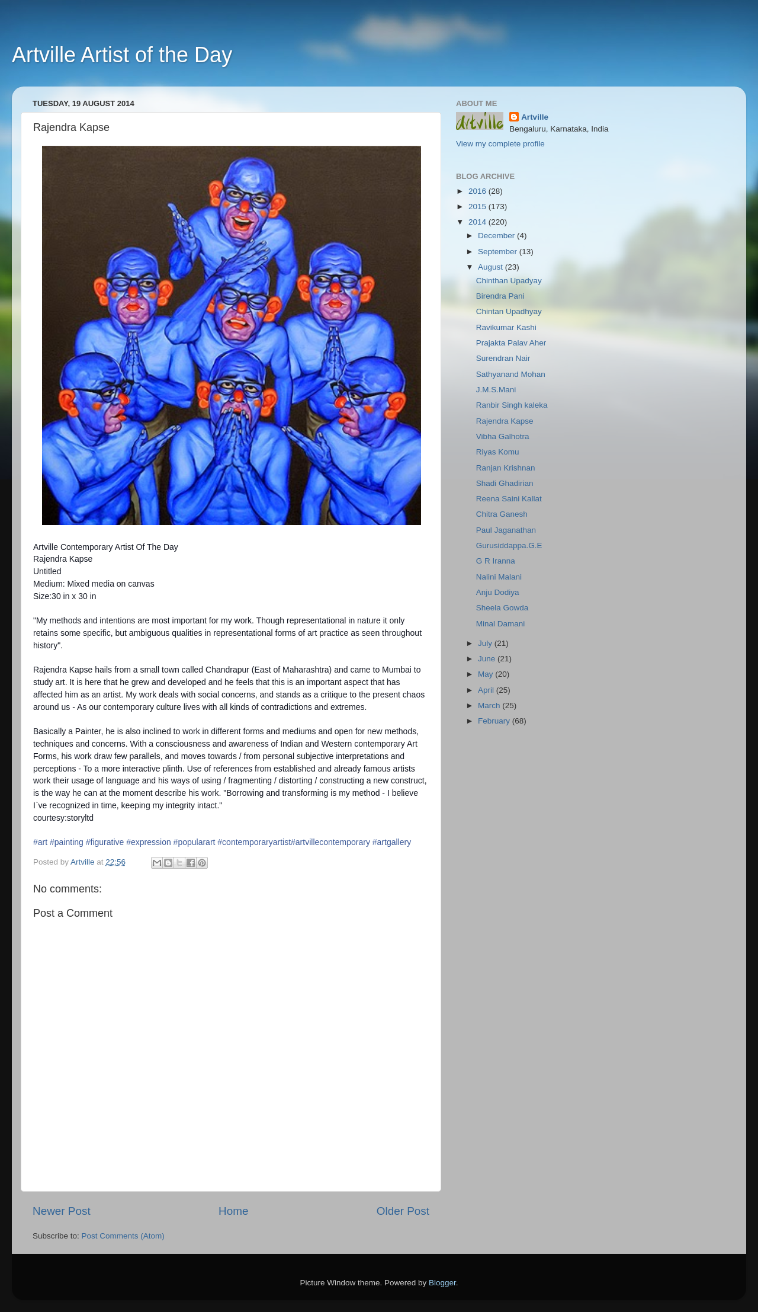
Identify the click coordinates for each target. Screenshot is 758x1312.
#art (40, 842)
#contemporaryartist (254, 842)
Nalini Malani (499, 576)
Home (233, 1211)
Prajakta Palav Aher (511, 342)
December (497, 235)
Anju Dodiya (497, 592)
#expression (148, 842)
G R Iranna (495, 560)
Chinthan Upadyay (509, 280)
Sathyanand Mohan (510, 374)
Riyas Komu (497, 451)
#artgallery (391, 842)
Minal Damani (500, 623)
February (495, 720)
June (487, 658)
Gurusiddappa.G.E (509, 545)
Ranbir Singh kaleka (512, 405)
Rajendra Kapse (505, 421)
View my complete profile (500, 143)
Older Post (403, 1211)
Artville (534, 117)
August (491, 267)
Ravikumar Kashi (506, 327)
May (486, 674)
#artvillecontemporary (330, 842)
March (490, 705)
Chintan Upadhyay (509, 311)
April (487, 690)
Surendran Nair (503, 358)
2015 (478, 206)
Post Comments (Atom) (123, 1235)
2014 (478, 221)
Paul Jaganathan (506, 530)
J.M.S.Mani (496, 389)
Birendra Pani (500, 296)
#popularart (195, 842)
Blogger (442, 1282)
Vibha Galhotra (502, 436)
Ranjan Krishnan (505, 467)
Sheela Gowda (502, 607)
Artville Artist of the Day (122, 55)
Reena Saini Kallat (509, 498)
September (498, 251)
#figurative (105, 842)
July (486, 643)
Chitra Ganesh (502, 514)
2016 (478, 191)
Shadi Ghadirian (505, 483)
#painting (66, 842)
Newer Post (62, 1211)
